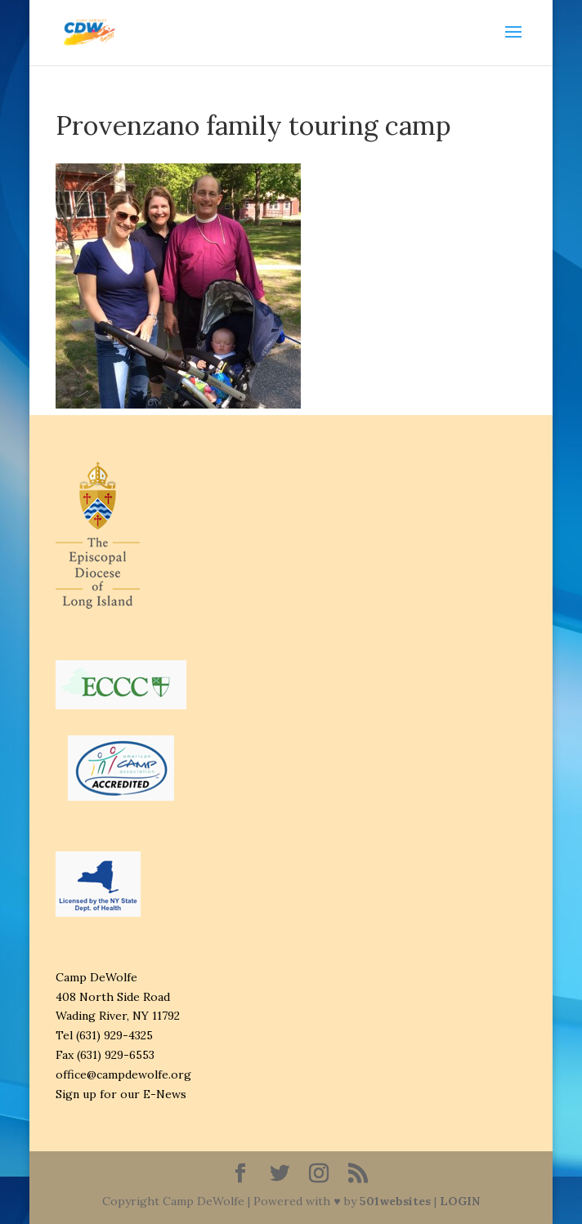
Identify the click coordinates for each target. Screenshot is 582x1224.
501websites (395, 1201)
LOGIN (460, 1201)
